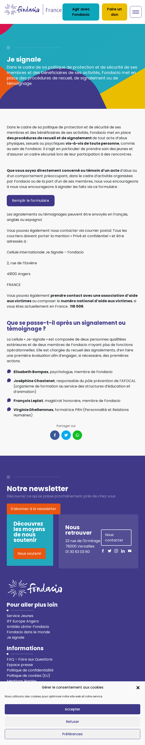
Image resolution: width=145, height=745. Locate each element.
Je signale (15, 637)
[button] (138, 687)
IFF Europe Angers (23, 621)
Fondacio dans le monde (28, 632)
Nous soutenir (29, 553)
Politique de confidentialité (30, 670)
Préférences (72, 734)
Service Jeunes (20, 615)
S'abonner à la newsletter (33, 508)
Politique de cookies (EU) (28, 675)
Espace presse (20, 664)
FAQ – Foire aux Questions (30, 659)
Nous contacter (114, 537)
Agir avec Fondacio (81, 12)
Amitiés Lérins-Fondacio (28, 626)
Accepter (72, 709)
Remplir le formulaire (30, 200)
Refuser (72, 721)
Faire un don (114, 12)
